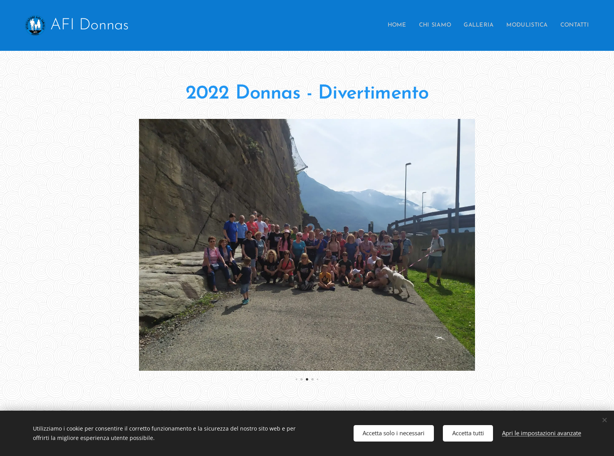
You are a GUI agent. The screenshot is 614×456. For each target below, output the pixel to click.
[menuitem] (385, 25)
